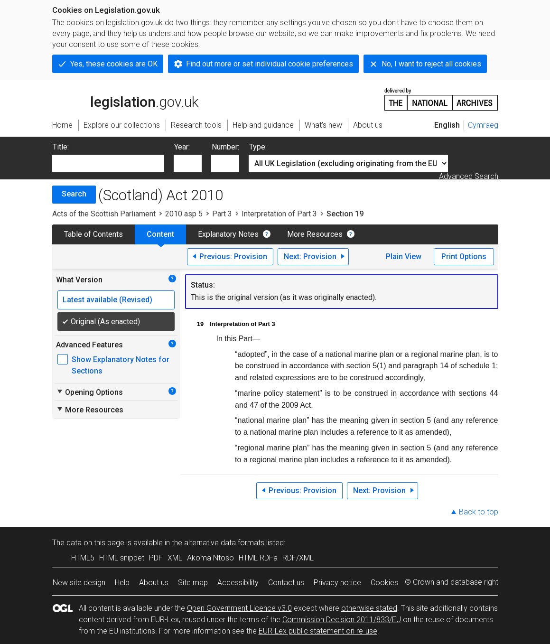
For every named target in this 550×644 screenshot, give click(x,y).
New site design (79, 582)
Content (160, 234)
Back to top (478, 511)
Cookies (384, 582)
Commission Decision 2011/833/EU (341, 619)
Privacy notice (337, 582)
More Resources (315, 234)
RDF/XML (298, 557)
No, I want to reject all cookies (431, 63)
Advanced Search (468, 176)
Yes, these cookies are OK (114, 63)
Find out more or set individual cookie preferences (269, 63)
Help (122, 582)
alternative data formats (224, 542)
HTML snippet (121, 557)
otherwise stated (369, 608)
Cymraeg (483, 125)
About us (153, 582)
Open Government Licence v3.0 (239, 608)
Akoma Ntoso (210, 557)
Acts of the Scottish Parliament (104, 213)
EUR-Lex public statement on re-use (318, 630)
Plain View (403, 256)
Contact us (286, 582)
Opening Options (89, 392)
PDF (156, 557)
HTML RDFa (258, 557)
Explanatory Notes (228, 234)
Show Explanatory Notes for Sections (120, 365)
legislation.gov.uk (125, 99)
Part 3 (222, 213)
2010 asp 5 (184, 213)
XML (175, 557)
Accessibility (238, 582)
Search (74, 193)
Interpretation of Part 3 (279, 213)
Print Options (463, 256)
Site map (193, 582)
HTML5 (82, 557)
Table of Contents (93, 234)
